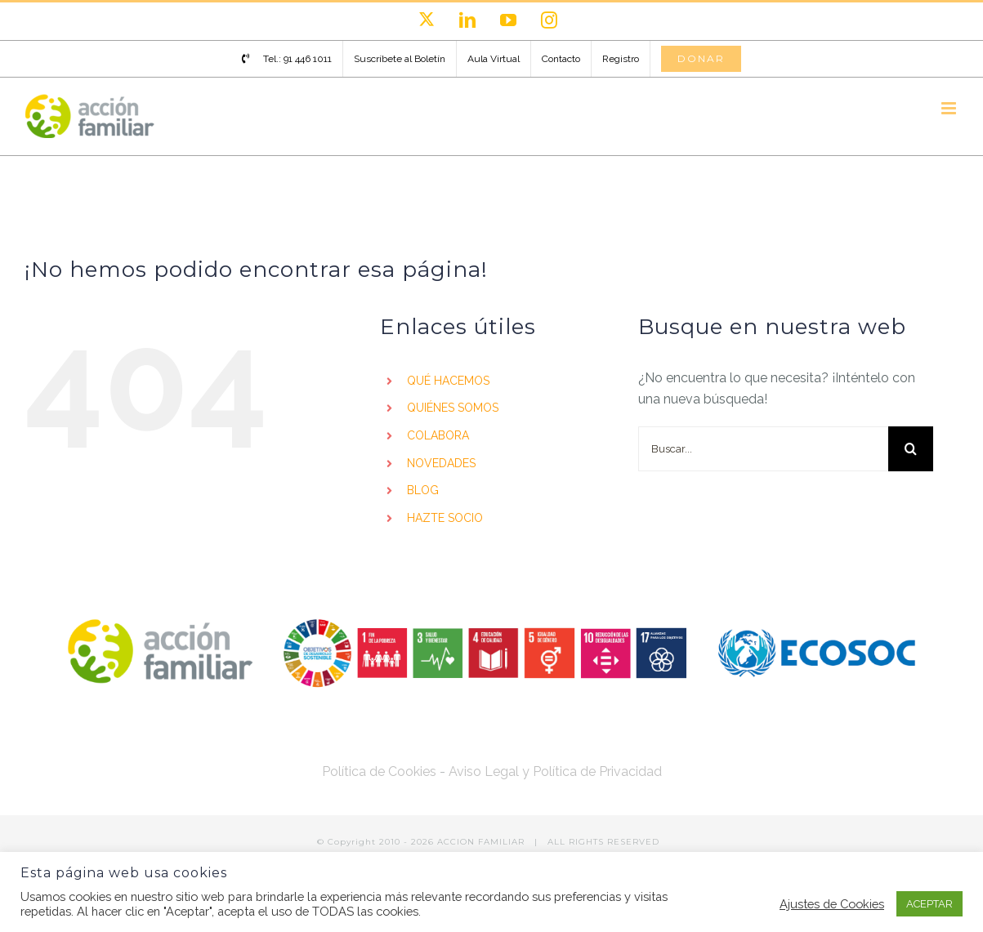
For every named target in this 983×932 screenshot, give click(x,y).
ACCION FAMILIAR (482, 841)
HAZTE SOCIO (445, 517)
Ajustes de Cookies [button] (832, 904)
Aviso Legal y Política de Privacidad (555, 771)
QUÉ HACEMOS (448, 380)
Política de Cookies (379, 771)
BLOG (423, 490)
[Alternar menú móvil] (949, 108)
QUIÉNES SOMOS (452, 407)
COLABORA (438, 435)
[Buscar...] (763, 448)
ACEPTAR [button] (929, 904)
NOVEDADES (441, 463)
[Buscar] (910, 448)
